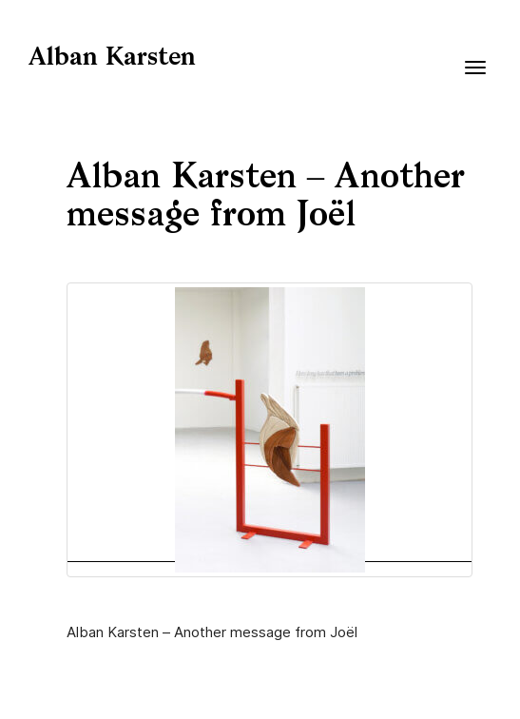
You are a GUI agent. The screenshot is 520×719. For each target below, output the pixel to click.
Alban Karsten (112, 58)
